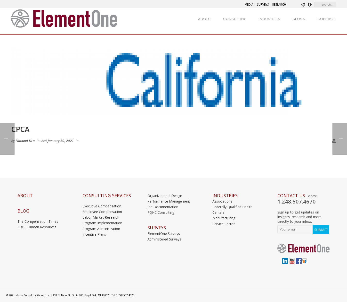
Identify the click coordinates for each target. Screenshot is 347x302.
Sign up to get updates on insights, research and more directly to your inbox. (299, 217)
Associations (222, 201)
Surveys (156, 228)
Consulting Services (106, 195)
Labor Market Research (100, 217)
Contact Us (291, 195)
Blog (23, 211)
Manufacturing (223, 218)
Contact (326, 19)
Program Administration (101, 228)
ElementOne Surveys (163, 233)
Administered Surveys (164, 239)
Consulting (235, 19)
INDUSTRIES (225, 195)
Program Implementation (102, 223)
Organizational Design (164, 195)
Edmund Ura (25, 140)
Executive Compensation (101, 206)
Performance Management (168, 201)
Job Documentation (162, 206)
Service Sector (223, 224)
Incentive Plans (94, 234)
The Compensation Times (37, 221)
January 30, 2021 (61, 140)
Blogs (298, 19)
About (204, 19)
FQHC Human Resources (36, 227)
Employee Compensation (102, 211)
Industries (269, 19)
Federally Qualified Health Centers (232, 209)
